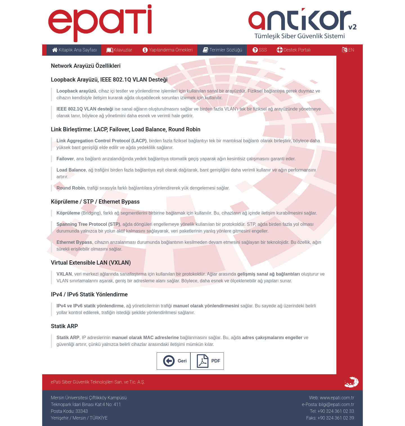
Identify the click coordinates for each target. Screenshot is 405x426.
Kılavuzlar (119, 50)
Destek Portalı (293, 50)
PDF (207, 361)
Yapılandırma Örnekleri (167, 50)
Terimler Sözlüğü (222, 50)
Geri (173, 361)
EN (347, 50)
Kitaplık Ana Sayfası (74, 50)
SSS (259, 50)
